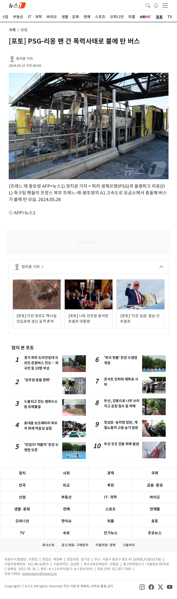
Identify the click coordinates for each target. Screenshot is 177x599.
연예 (66, 509)
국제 (154, 473)
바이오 (155, 497)
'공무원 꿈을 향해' (37, 380)
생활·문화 (22, 509)
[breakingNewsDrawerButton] (156, 5)
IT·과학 (110, 497)
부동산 (66, 497)
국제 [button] (12, 30)
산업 (22, 497)
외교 (66, 485)
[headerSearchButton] (148, 5)
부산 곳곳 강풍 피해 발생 (121, 444)
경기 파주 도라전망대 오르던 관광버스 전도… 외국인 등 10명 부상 (41, 362)
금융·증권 (155, 485)
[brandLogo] (17, 5)
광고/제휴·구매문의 (75, 545)
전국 (22, 485)
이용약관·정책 (105, 545)
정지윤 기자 (24, 58)
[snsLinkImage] (142, 586)
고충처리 (129, 545)
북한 (110, 485)
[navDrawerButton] (165, 5)
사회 (66, 473)
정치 (22, 473)
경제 (110, 473)
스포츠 (110, 509)
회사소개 (48, 545)
